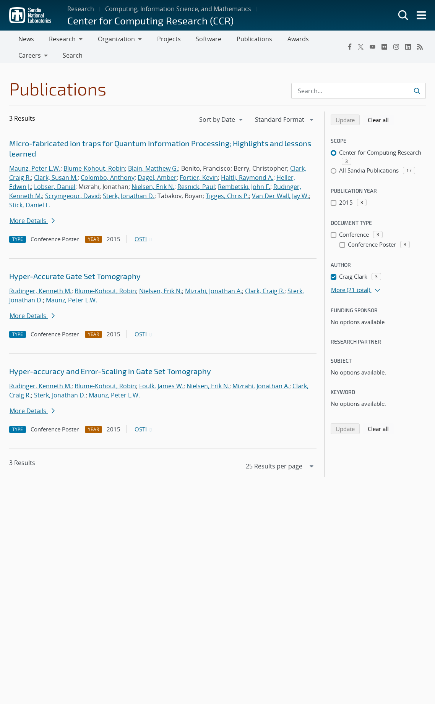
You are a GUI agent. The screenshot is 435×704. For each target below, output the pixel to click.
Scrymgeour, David (72, 199)
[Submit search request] (417, 94)
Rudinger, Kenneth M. (40, 294)
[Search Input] (358, 94)
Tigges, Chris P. (227, 199)
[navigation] (222, 122)
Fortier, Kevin (199, 180)
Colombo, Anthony (108, 180)
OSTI (144, 242)
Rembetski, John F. (244, 190)
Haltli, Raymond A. (247, 180)
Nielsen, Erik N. (152, 190)
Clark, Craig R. (264, 294)
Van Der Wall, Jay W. (280, 199)
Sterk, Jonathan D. (128, 199)
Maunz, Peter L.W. (34, 171)
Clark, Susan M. (56, 180)
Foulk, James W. (161, 389)
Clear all (381, 122)
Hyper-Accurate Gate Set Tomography (75, 279)
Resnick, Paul (196, 190)
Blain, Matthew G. (153, 171)
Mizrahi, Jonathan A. (213, 294)
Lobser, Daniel (54, 190)
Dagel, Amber (157, 180)
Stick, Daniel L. (29, 208)
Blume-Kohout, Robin (94, 171)
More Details (32, 224)
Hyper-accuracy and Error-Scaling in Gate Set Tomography (110, 374)
